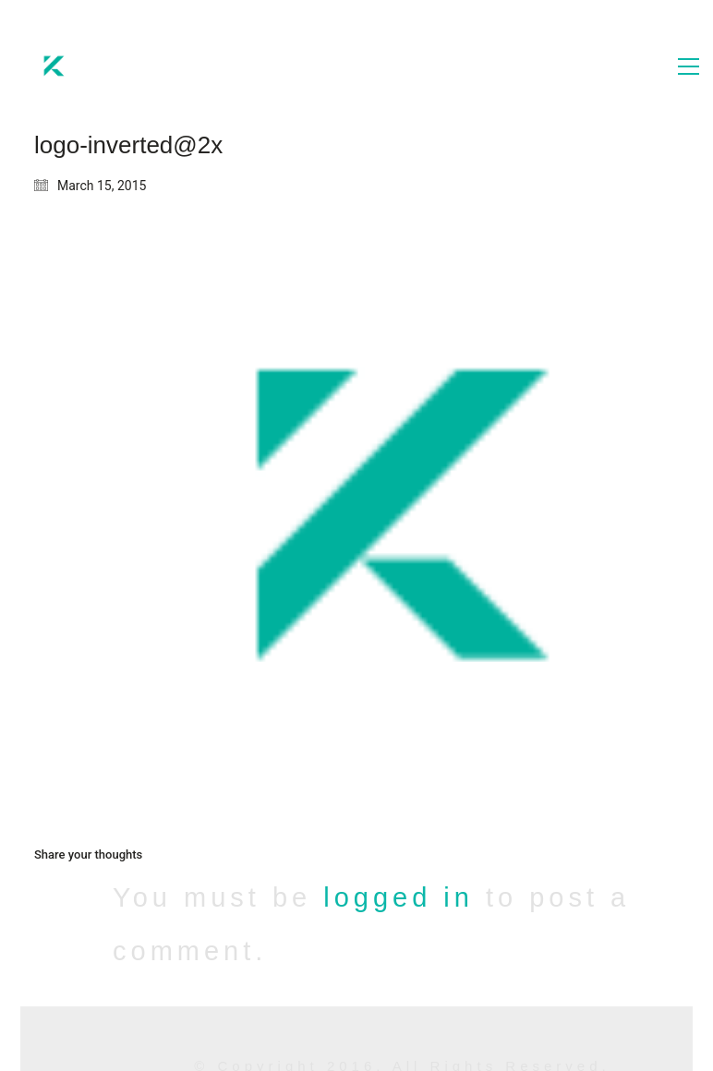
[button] (688, 66)
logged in (398, 897)
